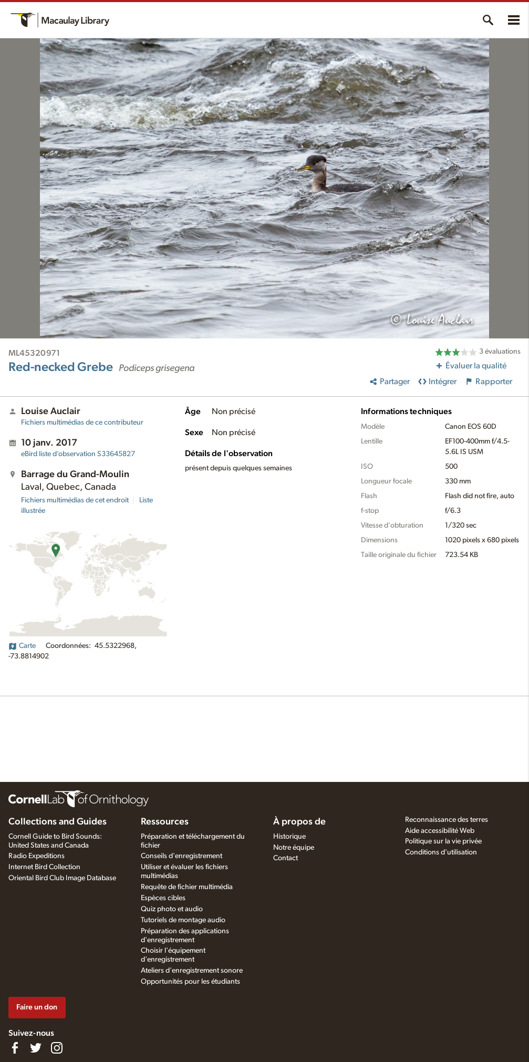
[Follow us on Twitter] (35, 1048)
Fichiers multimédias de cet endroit (75, 500)
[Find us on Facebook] (14, 1048)
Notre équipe (293, 847)
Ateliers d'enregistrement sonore (192, 970)
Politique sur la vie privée (443, 841)
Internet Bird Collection (44, 867)
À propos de (299, 822)
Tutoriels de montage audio (183, 920)
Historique (289, 836)
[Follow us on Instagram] (56, 1048)
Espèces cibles (163, 898)
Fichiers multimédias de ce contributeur (82, 422)
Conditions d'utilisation (441, 852)
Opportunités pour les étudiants (190, 981)
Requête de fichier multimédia (187, 887)
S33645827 (78, 454)
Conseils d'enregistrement (181, 856)
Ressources (165, 822)
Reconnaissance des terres (446, 819)
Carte (22, 645)
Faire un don (36, 1007)
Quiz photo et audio (172, 909)
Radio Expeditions (36, 856)
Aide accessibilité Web (439, 830)
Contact (285, 858)
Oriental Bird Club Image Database (62, 878)
